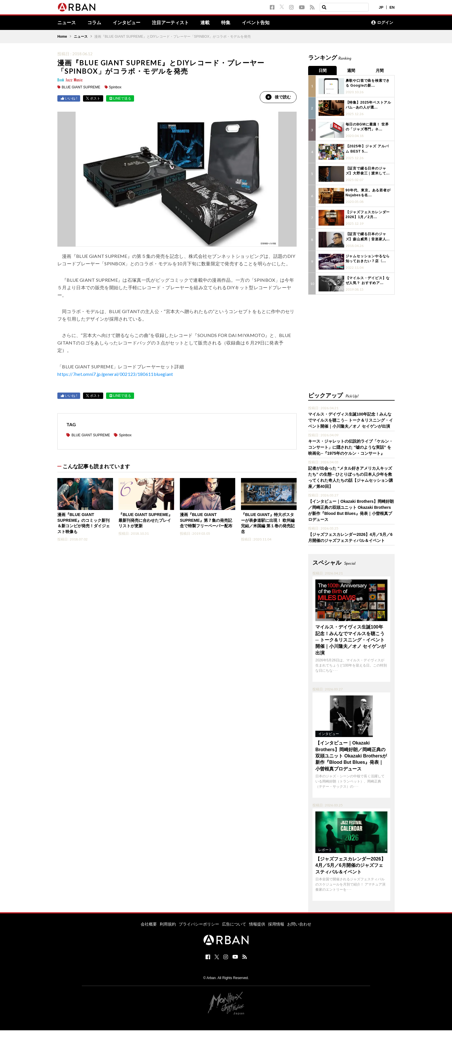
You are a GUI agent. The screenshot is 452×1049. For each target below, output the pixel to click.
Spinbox (115, 87)
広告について (234, 923)
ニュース (66, 22)
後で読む (278, 97)
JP (381, 7)
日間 (323, 70)
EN (392, 7)
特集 (225, 22)
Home (62, 36)
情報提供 (257, 923)
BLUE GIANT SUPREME (81, 87)
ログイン (382, 22)
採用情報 (276, 923)
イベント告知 (256, 22)
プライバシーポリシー (199, 923)
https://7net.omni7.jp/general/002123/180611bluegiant (115, 374)
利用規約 (168, 923)
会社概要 (149, 923)
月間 (380, 70)
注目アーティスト (170, 22)
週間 (351, 70)
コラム (94, 22)
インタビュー (126, 22)
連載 (205, 22)
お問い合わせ (299, 923)
